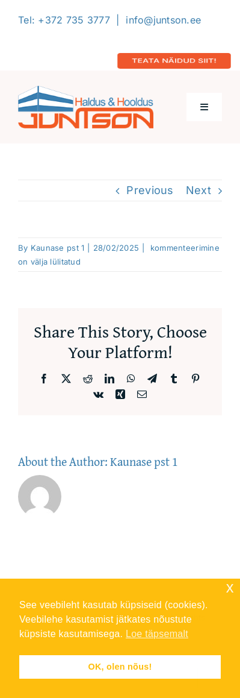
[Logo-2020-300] (85, 90)
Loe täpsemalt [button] (157, 634)
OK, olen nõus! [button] (120, 666)
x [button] (230, 587)
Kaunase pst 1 (58, 248)
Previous (149, 190)
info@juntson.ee (163, 20)
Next (198, 190)
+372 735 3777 (74, 20)
